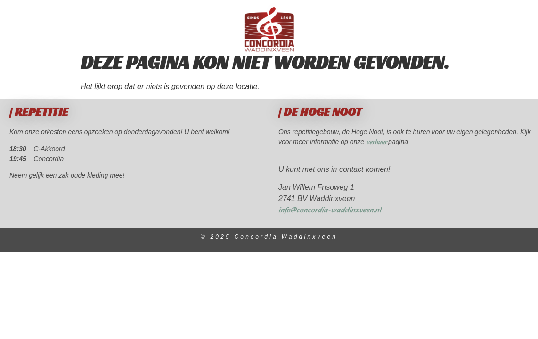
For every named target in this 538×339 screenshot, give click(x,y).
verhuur (377, 151)
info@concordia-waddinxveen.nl (329, 219)
